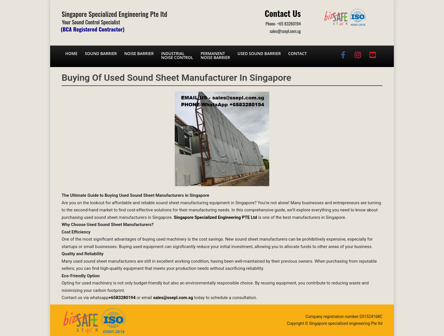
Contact (297, 53)
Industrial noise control (177, 55)
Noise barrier (139, 53)
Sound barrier (101, 53)
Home (71, 53)
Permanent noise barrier (215, 55)
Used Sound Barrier (259, 53)
